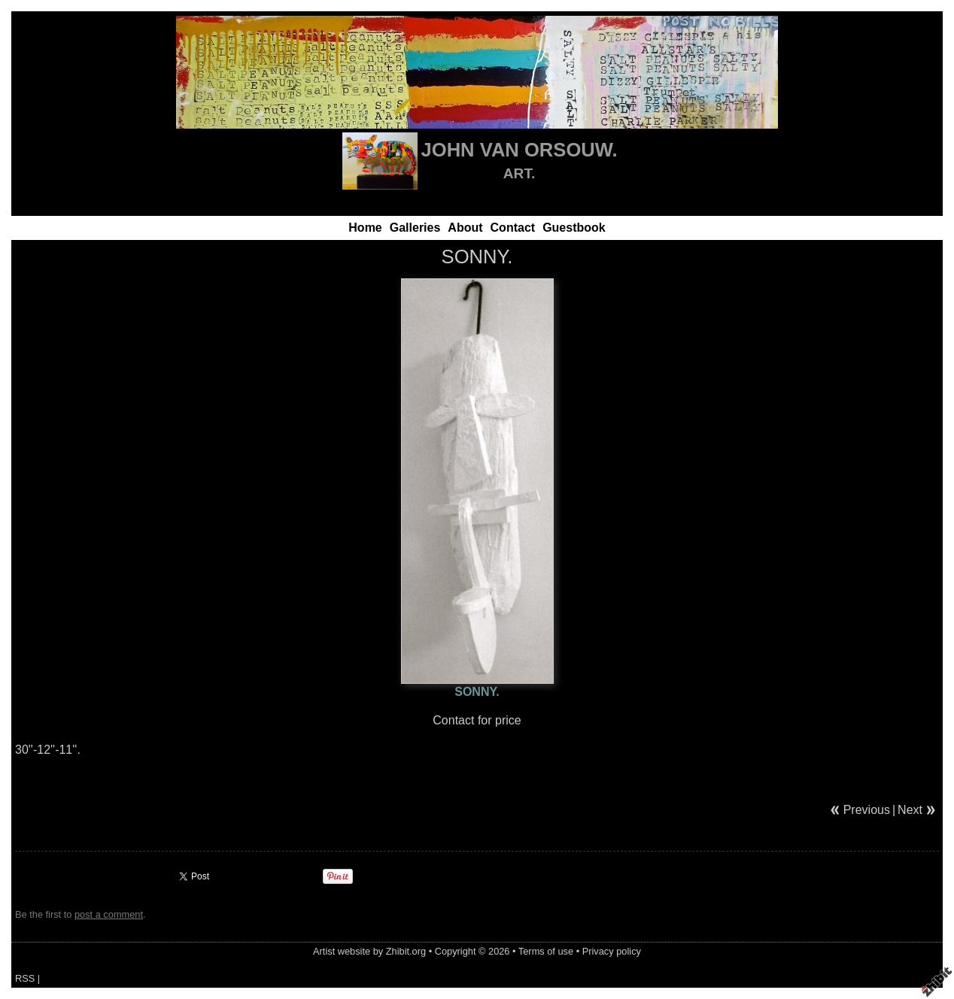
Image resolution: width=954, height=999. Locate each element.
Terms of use (545, 951)
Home (364, 227)
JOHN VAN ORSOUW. (519, 149)
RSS (25, 978)
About (465, 227)
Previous (866, 809)
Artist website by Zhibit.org (369, 951)
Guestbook (574, 227)
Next (910, 809)
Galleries (415, 227)
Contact (513, 227)
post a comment (108, 914)
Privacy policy (611, 951)
